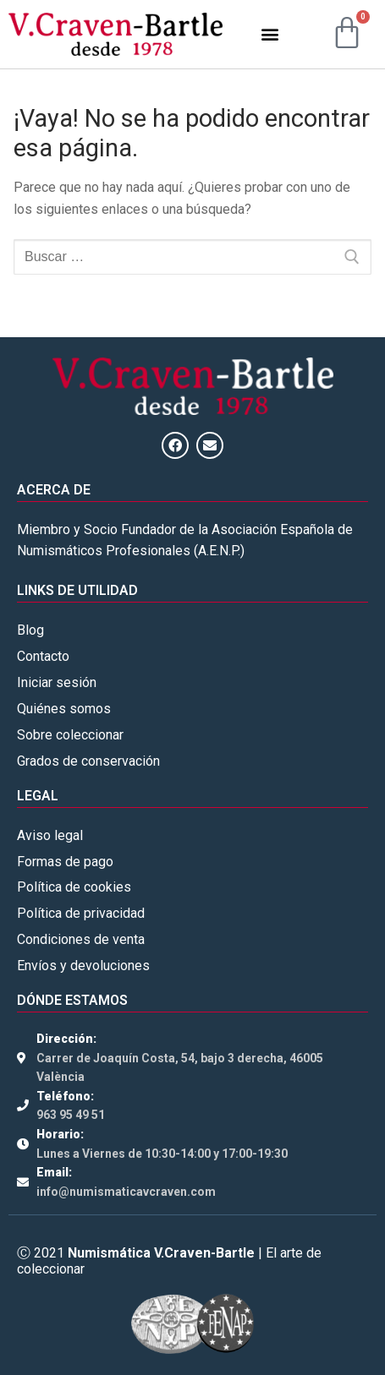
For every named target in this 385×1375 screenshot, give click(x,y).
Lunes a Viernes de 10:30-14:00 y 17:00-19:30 (162, 1153)
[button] (269, 34)
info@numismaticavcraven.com (126, 1191)
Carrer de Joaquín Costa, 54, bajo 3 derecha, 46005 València (179, 1067)
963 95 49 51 (70, 1114)
